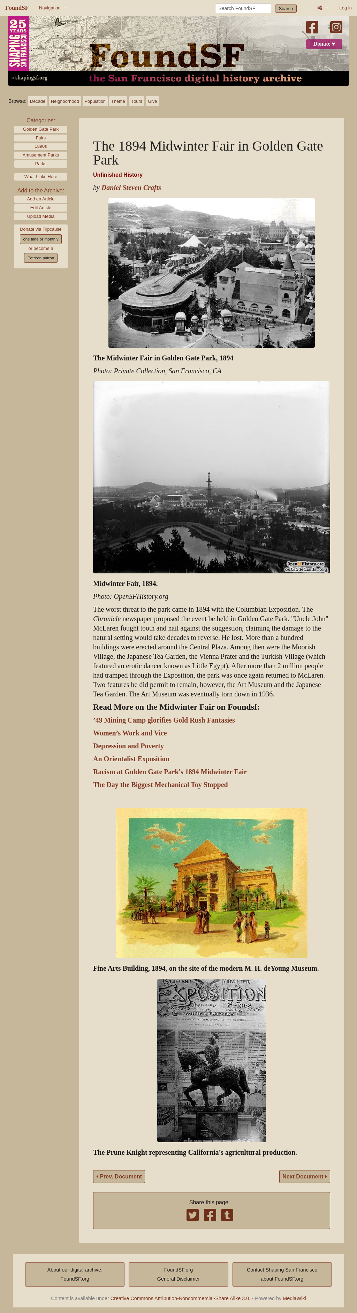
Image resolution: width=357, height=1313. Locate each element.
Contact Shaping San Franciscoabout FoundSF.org (282, 1274)
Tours (136, 101)
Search (286, 8)
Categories (39, 120)
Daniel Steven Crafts (131, 188)
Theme (118, 101)
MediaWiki (294, 1298)
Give (152, 101)
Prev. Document (119, 1177)
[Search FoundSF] (243, 8)
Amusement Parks (41, 155)
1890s (41, 146)
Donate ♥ (324, 44)
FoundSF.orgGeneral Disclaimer (178, 1274)
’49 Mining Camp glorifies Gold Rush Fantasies (164, 720)
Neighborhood (65, 101)
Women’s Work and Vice (130, 733)
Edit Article (40, 207)
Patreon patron (41, 258)
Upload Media (41, 216)
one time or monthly (40, 239)
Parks (41, 163)
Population (95, 101)
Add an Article (41, 198)
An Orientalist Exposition (131, 759)
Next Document (304, 1177)
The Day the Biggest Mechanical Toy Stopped (160, 785)
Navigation (49, 7)
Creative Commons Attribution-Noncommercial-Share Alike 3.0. (181, 1298)
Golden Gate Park (41, 129)
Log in (346, 7)
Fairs (41, 137)
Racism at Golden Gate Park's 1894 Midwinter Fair (170, 772)
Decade (37, 101)
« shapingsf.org (29, 78)
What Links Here (41, 176)
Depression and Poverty (128, 746)
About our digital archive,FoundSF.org (74, 1274)
